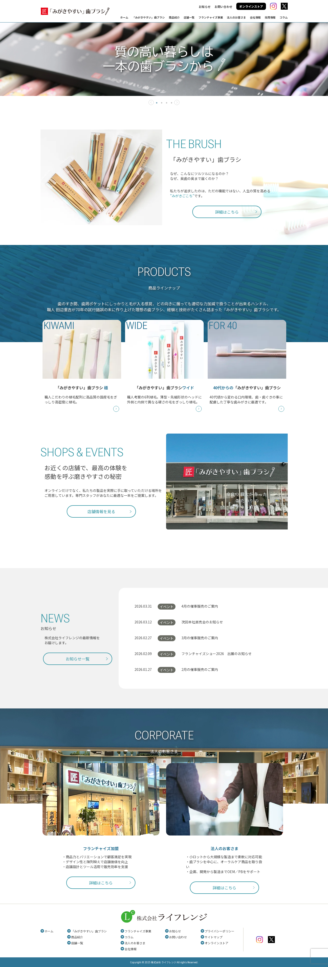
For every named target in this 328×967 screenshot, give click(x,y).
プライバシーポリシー (219, 931)
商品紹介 (174, 17)
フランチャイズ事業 (210, 17)
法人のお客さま (236, 17)
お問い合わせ (223, 6)
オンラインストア (251, 6)
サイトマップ (213, 937)
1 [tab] (156, 102)
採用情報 (270, 17)
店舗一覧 (189, 17)
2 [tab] (161, 102)
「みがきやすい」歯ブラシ (148, 17)
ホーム (124, 17)
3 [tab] (166, 102)
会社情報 (255, 17)
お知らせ (205, 6)
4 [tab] (171, 102)
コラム (284, 17)
